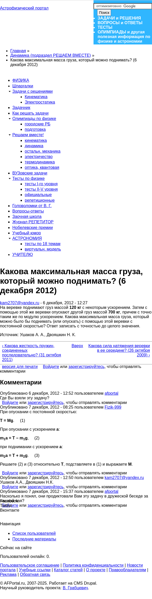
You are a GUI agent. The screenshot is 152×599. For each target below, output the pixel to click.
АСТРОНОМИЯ (27, 238)
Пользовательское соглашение (29, 565)
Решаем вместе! (28, 135)
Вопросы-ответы (28, 211)
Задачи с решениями (32, 91)
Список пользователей (34, 533)
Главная (18, 51)
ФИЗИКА (20, 80)
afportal (111, 393)
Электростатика (40, 102)
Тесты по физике (28, 178)
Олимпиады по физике (34, 118)
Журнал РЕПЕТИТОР (33, 222)
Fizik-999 (113, 407)
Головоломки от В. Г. (32, 206)
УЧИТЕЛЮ (22, 254)
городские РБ (37, 124)
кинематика (36, 140)
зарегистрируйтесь (87, 366)
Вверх (75, 346)
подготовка (35, 129)
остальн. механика (43, 151)
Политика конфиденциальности (93, 565)
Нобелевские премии (32, 227)
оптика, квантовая (42, 167)
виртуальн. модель (43, 249)
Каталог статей (68, 570)
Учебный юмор (26, 233)
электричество (39, 156)
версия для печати (20, 366)
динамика (34, 146)
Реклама (8, 574)
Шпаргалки (22, 86)
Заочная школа (26, 216)
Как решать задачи (30, 113)
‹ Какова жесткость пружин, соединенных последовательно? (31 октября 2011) (31, 353)
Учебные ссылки (34, 570)
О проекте (95, 570)
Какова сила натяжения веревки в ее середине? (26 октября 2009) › (119, 350)
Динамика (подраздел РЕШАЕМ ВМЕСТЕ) (50, 55)
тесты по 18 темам (43, 244)
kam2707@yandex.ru (19, 303)
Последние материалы (34, 539)
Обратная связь (35, 574)
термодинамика (40, 162)
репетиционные (40, 200)
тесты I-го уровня (41, 184)
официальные (38, 194)
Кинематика (36, 97)
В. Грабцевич (75, 588)
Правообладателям (127, 570)
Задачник (21, 107)
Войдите (51, 366)
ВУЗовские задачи (29, 173)
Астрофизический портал (24, 8)
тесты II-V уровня (41, 189)
